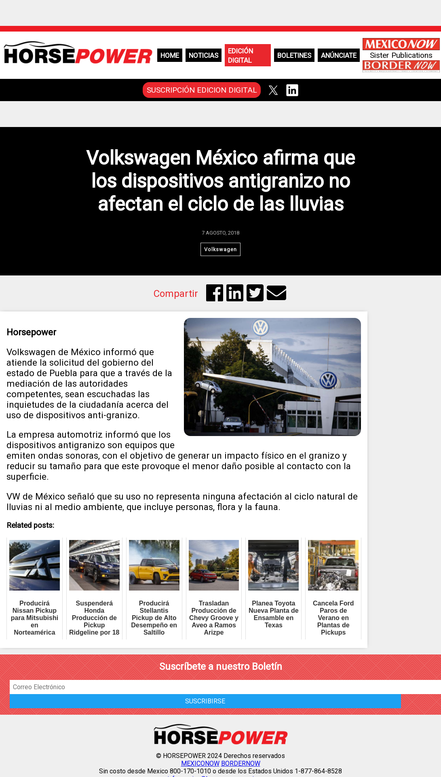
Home (169, 55)
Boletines (294, 55)
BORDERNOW (240, 763)
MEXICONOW (200, 763)
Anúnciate (339, 55)
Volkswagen (220, 249)
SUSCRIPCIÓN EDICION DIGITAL (202, 90)
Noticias (203, 55)
